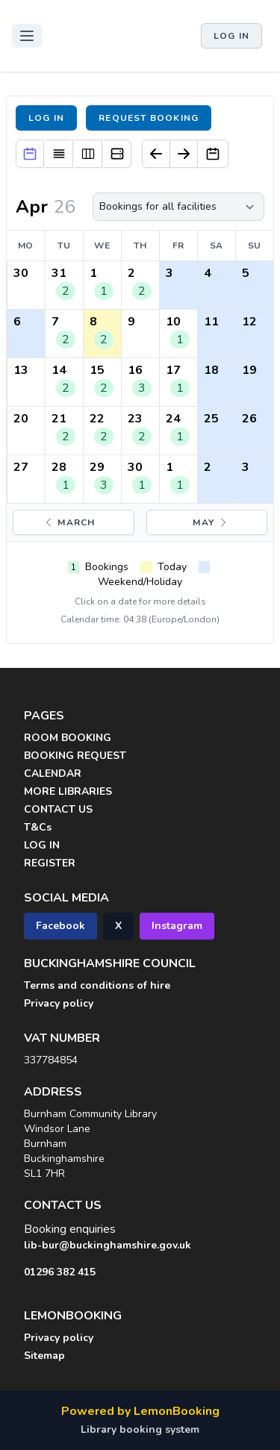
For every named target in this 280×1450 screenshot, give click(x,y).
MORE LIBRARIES (68, 791)
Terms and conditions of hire (97, 985)
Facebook (60, 926)
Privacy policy (58, 1003)
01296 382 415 (60, 1272)
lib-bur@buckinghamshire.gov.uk (107, 1245)
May (211, 522)
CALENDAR (52, 773)
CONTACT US (58, 809)
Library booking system (140, 1429)
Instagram (177, 926)
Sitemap (44, 1356)
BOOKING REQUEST (75, 756)
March (69, 522)
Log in (231, 36)
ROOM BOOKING (67, 738)
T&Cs (38, 827)
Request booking (149, 118)
